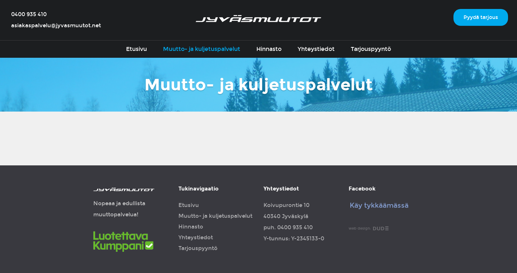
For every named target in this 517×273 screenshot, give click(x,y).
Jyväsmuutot (258, 18)
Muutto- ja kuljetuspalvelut (201, 49)
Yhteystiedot (316, 49)
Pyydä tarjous (481, 17)
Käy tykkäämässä (379, 205)
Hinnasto (268, 49)
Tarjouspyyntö (371, 49)
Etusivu (136, 49)
